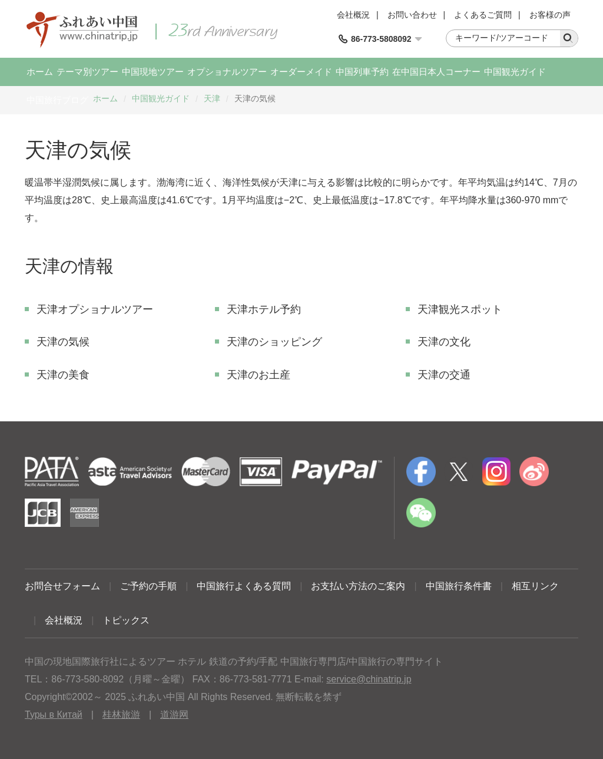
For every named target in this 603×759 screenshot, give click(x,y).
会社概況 (353, 14)
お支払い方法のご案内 (358, 586)
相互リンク (535, 586)
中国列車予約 (362, 72)
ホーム (39, 72)
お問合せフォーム (62, 586)
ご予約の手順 (148, 586)
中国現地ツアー (153, 72)
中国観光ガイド (515, 72)
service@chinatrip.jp (368, 679)
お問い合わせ (412, 14)
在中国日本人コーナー (436, 72)
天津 (212, 98)
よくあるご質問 (483, 14)
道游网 (174, 715)
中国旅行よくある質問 (244, 586)
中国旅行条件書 (459, 586)
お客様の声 (550, 14)
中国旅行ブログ (57, 100)
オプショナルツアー (227, 72)
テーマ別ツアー (87, 72)
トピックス (126, 620)
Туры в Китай (53, 715)
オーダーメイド (301, 72)
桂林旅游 (121, 715)
